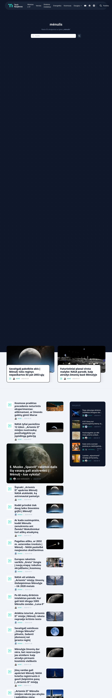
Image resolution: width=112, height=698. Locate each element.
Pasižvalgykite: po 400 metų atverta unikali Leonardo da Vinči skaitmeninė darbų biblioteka (91, 434)
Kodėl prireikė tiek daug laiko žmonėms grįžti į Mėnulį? (27, 508)
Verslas (38, 6)
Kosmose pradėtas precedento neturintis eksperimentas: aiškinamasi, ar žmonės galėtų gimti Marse (28, 409)
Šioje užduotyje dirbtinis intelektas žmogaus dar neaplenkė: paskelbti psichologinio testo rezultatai (92, 411)
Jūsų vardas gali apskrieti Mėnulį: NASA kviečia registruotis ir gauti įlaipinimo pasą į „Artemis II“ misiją (28, 676)
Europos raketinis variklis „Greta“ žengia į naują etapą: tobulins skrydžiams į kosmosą (28, 564)
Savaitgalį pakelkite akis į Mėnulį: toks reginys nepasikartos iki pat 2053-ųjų (26, 371)
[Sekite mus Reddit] (94, 5)
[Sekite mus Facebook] (89, 5)
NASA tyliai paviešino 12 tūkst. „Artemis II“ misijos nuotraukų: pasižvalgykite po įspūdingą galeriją (27, 430)
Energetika (57, 6)
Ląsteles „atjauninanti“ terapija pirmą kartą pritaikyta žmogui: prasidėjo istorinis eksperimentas (91, 456)
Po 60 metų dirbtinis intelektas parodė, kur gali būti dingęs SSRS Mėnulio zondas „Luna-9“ (29, 600)
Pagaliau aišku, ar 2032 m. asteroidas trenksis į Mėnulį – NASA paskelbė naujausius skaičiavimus (29, 546)
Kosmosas (67, 6)
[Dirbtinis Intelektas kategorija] (9, 596)
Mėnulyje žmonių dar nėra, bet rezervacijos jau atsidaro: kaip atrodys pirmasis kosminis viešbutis (27, 655)
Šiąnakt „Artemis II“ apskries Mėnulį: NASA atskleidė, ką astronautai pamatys (27, 492)
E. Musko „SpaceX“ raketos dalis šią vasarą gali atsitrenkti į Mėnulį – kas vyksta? (33, 470)
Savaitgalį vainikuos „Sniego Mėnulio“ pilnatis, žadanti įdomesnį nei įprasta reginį (26, 634)
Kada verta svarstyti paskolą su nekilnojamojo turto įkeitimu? (92, 445)
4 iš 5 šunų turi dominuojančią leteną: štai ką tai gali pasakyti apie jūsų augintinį (93, 422)
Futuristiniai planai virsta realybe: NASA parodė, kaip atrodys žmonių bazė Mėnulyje (78, 371)
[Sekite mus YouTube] (85, 5)
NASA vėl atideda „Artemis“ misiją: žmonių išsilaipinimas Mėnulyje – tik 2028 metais (29, 582)
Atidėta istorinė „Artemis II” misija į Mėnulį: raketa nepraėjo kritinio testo (30, 616)
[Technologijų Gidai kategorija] (83, 449)
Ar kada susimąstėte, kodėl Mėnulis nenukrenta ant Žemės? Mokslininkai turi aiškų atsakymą (27, 526)
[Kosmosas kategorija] (10, 379)
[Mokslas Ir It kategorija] (83, 427)
